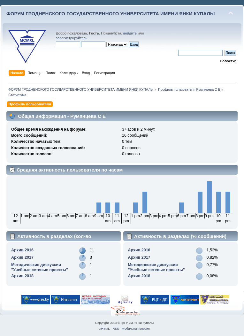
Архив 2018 (22, 276)
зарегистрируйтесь (71, 38)
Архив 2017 (22, 257)
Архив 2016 (22, 250)
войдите (130, 33)
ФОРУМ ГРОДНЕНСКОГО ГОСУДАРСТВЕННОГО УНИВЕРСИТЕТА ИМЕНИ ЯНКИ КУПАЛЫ (110, 13)
